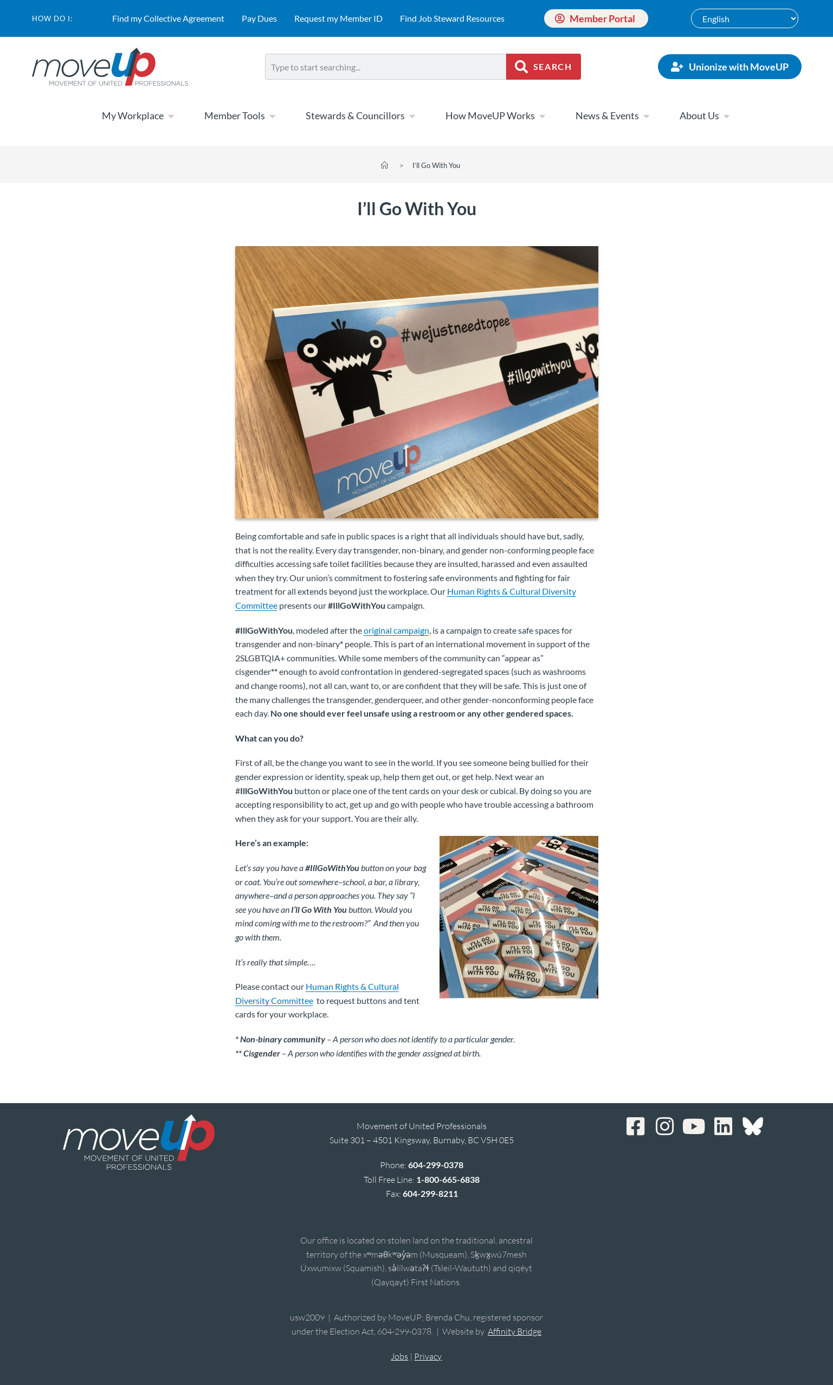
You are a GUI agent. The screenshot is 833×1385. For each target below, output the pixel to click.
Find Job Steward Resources (452, 18)
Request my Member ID (338, 18)
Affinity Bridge (514, 1331)
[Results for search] (386, 86)
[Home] (384, 165)
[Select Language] (744, 18)
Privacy (428, 1356)
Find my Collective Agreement (168, 18)
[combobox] (386, 67)
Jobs (399, 1356)
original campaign (396, 630)
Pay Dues (259, 18)
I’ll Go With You (436, 165)
